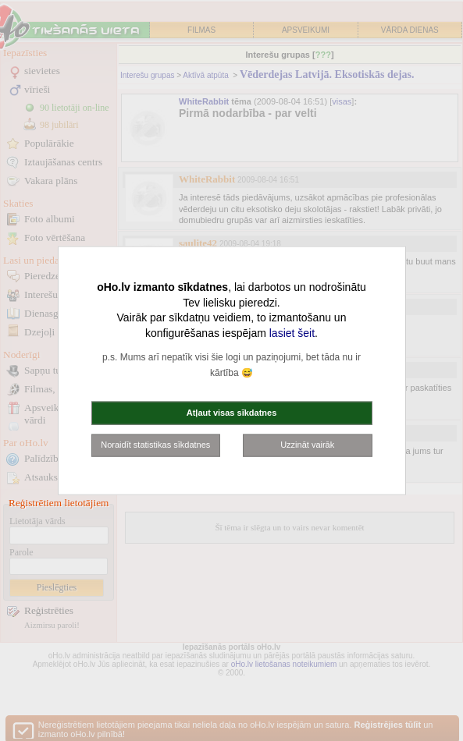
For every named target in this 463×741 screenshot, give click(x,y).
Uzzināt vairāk (307, 444)
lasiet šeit (292, 332)
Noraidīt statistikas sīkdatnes (155, 444)
